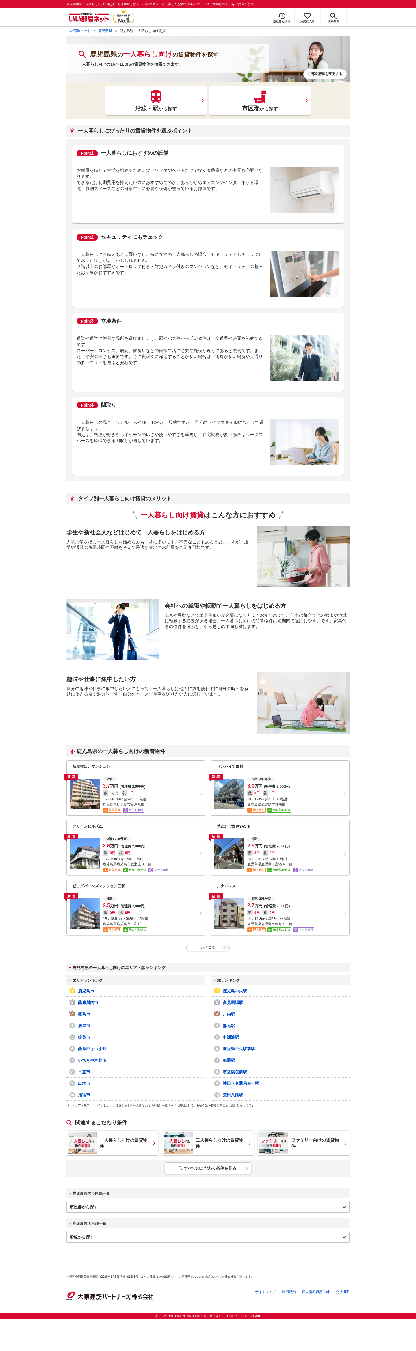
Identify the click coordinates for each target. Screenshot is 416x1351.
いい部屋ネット (78, 31)
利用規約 (289, 1292)
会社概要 (343, 1292)
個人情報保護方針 (316, 1292)
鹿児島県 (105, 31)
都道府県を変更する (326, 74)
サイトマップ (265, 1292)
